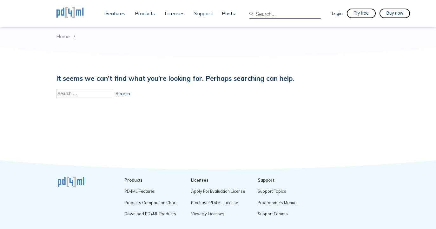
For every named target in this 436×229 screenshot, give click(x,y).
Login (337, 13)
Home (63, 36)
